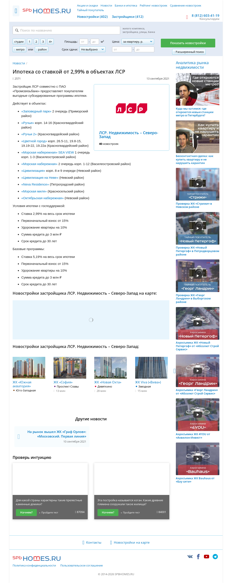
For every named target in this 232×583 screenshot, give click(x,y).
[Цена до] (144, 49)
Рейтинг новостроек (153, 5)
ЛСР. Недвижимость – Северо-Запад (128, 134)
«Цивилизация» (33, 170)
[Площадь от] (83, 41)
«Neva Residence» (35, 184)
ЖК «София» (70, 370)
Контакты (93, 542)
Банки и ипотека (126, 5)
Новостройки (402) (92, 16)
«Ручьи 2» (29, 134)
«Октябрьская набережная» (42, 198)
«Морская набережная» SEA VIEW (48, 152)
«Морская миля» (34, 191)
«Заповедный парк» (36, 111)
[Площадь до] (95, 41)
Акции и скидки (87, 5)
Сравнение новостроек (185, 5)
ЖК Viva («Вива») (151, 370)
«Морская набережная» (39, 164)
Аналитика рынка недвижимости (192, 65)
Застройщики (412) (127, 16)
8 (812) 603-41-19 (205, 15)
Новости (106, 5)
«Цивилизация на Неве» (39, 177)
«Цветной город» (34, 141)
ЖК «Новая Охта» (110, 370)
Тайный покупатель (90, 10)
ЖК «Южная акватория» (29, 372)
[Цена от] (122, 49)
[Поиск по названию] (66, 30)
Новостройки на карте (132, 542)
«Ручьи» (27, 123)
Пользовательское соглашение (81, 565)
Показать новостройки (188, 43)
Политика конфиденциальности (34, 565)
